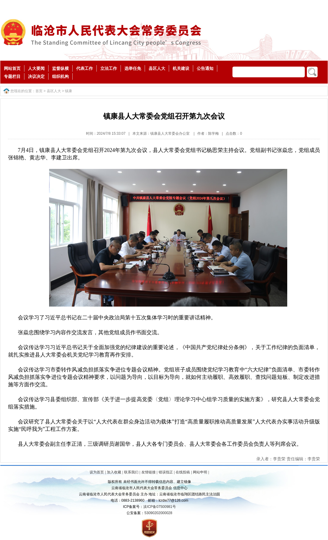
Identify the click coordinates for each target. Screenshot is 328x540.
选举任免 (132, 68)
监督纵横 (60, 68)
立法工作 (108, 68)
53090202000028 (158, 513)
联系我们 (131, 472)
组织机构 (60, 76)
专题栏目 (12, 76)
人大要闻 (36, 68)
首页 (39, 91)
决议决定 (36, 76)
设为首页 (97, 472)
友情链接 (148, 472)
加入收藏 (114, 472)
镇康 (68, 91)
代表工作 (84, 68)
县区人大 (157, 68)
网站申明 (200, 472)
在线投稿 (183, 472)
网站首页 (12, 68)
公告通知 (205, 68)
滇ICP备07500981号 (159, 507)
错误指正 (166, 472)
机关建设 (181, 68)
